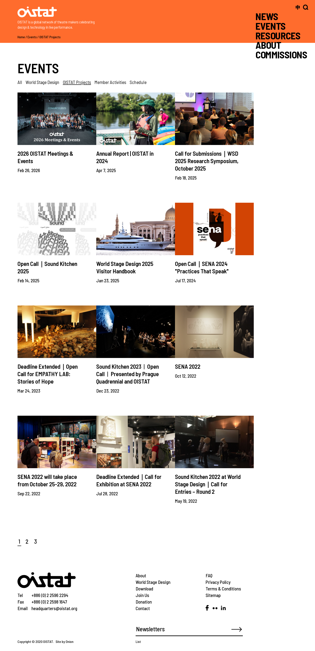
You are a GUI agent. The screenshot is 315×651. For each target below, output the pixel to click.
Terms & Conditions (223, 588)
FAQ (209, 575)
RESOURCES (278, 35)
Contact (143, 608)
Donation (144, 601)
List (138, 641)
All (20, 82)
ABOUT (268, 45)
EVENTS (271, 26)
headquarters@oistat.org (54, 608)
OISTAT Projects (50, 37)
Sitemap (213, 595)
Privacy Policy (218, 582)
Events (32, 37)
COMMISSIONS (281, 54)
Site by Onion (65, 641)
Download (144, 588)
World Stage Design (42, 82)
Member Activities (110, 82)
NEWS (267, 16)
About (141, 575)
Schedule (138, 82)
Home (21, 37)
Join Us (142, 595)
